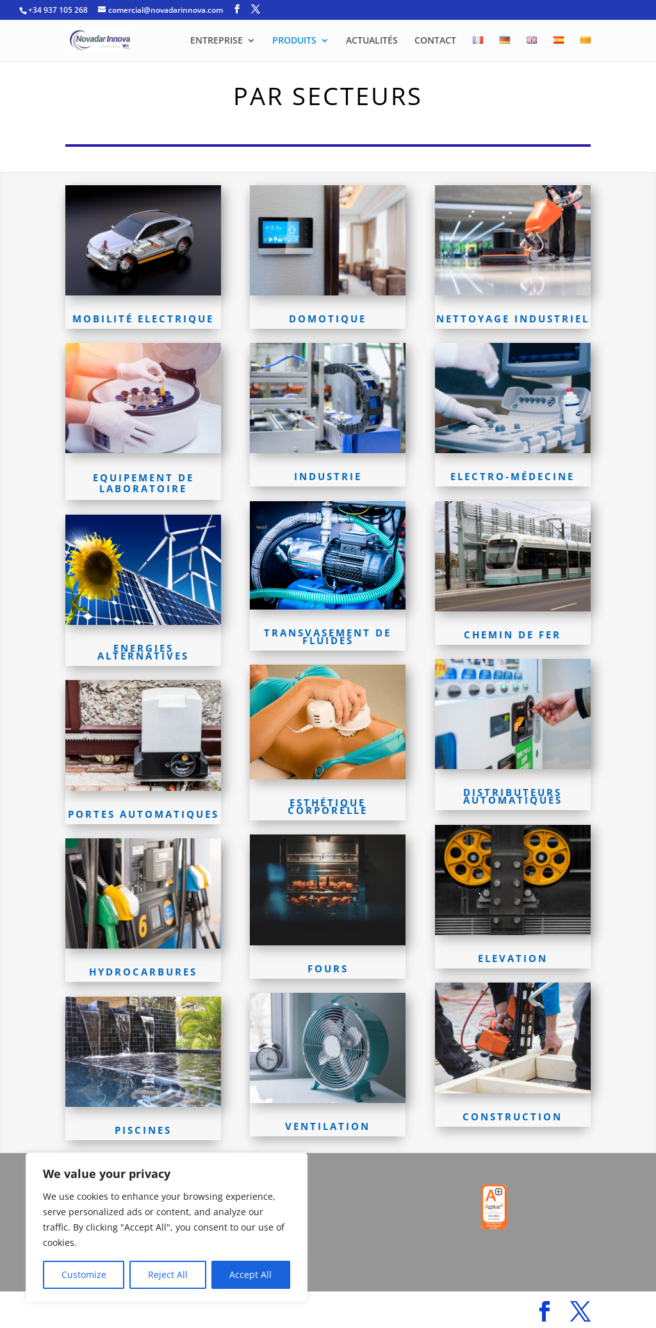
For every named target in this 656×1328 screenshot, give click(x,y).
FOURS (328, 968)
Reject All (168, 1274)
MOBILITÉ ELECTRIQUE (143, 318)
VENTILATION (327, 1126)
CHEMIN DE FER (512, 634)
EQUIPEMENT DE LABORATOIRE (143, 483)
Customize (84, 1274)
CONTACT (435, 41)
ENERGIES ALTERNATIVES (143, 652)
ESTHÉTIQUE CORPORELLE (328, 806)
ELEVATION (513, 958)
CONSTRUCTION (512, 1116)
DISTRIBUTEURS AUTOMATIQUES (512, 796)
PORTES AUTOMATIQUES (143, 814)
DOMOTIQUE (327, 318)
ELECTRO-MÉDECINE (512, 476)
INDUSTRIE (328, 476)
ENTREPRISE (216, 41)
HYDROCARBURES (143, 971)
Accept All (250, 1274)
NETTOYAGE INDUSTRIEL (512, 318)
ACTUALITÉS (372, 41)
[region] (167, 1227)
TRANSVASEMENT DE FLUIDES (327, 636)
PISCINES (143, 1130)
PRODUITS (294, 41)
